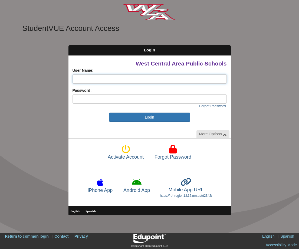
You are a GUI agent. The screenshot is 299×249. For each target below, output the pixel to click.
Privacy (81, 236)
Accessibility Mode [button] (281, 245)
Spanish (91, 211)
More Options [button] (213, 134)
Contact (61, 236)
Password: (82, 90)
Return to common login (27, 236)
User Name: (83, 70)
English (75, 211)
